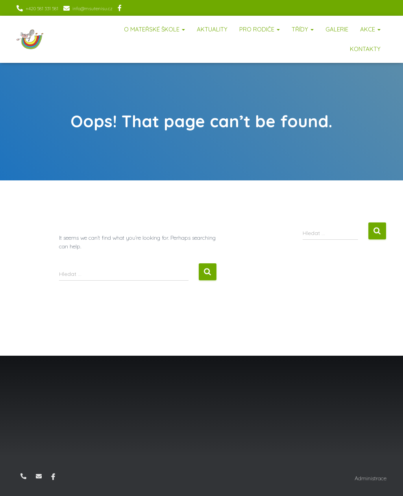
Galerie (336, 29)
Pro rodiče (259, 29)
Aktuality (212, 29)
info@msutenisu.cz (92, 8)
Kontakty (365, 49)
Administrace (370, 478)
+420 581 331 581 (42, 8)
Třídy (303, 29)
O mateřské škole (154, 29)
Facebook (120, 9)
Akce (370, 29)
